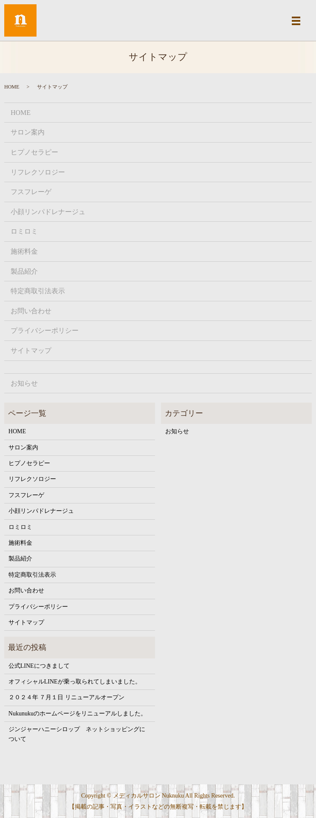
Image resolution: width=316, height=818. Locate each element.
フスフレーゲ (31, 191)
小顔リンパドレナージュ (48, 211)
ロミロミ (24, 231)
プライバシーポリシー (45, 330)
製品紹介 (24, 271)
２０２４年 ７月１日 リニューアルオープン (66, 697)
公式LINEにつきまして (39, 666)
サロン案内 (28, 132)
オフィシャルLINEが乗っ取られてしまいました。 (74, 681)
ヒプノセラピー (34, 152)
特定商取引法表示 (38, 291)
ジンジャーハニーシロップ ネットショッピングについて (76, 734)
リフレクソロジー (38, 172)
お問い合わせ (31, 311)
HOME (11, 87)
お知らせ (24, 383)
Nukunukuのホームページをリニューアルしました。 (77, 713)
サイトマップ (31, 350)
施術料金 (24, 251)
